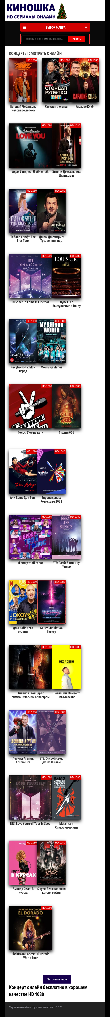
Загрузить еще (57, 979)
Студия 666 (66, 432)
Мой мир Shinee (51, 367)
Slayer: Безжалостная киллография (51, 890)
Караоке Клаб (84, 106)
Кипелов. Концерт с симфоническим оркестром (30, 695)
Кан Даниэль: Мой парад (23, 369)
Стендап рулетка (56, 106)
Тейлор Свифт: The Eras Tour (23, 238)
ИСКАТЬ (76, 39)
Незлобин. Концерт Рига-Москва (66, 695)
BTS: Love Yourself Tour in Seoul (30, 823)
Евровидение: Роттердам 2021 (51, 499)
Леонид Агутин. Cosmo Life (23, 760)
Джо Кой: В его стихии (23, 630)
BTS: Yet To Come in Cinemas (30, 302)
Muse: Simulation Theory (51, 630)
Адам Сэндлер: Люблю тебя (30, 171)
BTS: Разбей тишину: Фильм (66, 564)
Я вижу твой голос (30, 563)
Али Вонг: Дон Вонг (23, 497)
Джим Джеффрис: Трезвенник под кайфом (51, 240)
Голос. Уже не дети (30, 432)
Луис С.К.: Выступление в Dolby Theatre (66, 305)
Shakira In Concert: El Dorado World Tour (30, 956)
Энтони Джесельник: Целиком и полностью (66, 175)
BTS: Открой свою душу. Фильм (51, 760)
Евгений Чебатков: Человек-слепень (23, 108)
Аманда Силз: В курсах (23, 890)
